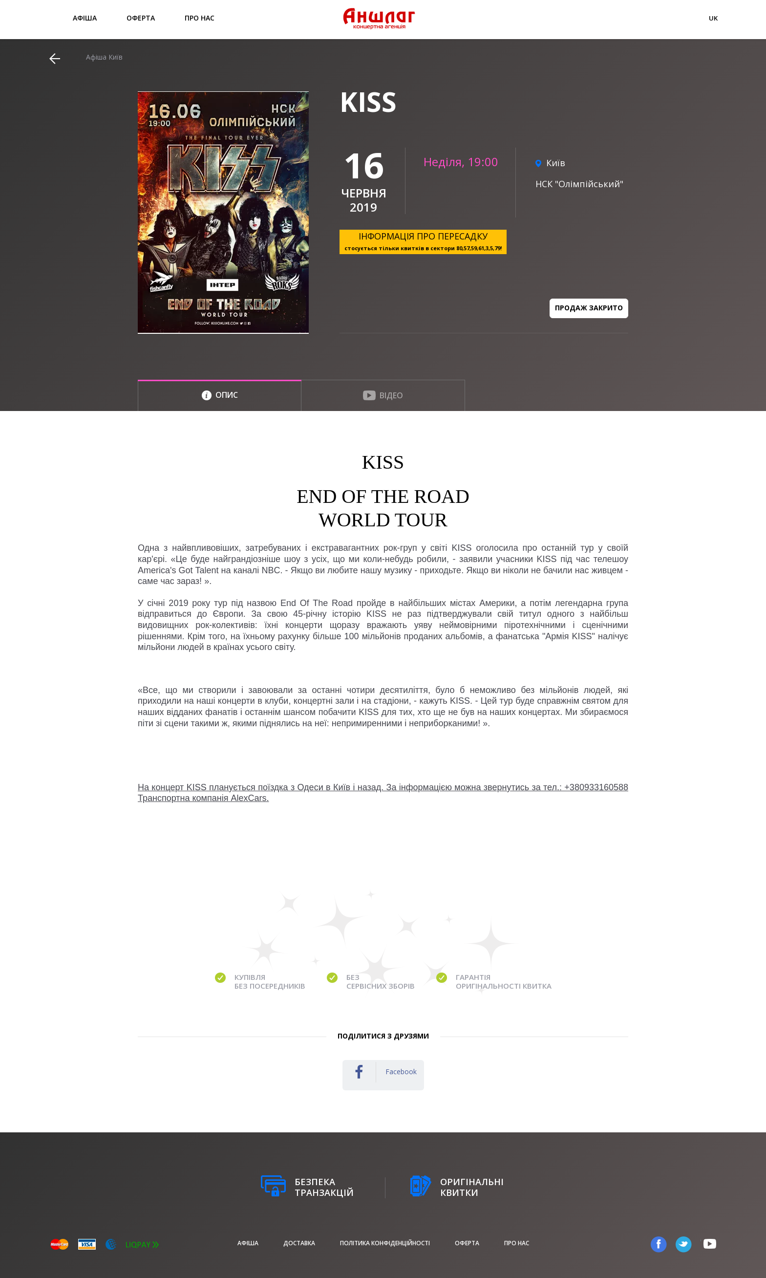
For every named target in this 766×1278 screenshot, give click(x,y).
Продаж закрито (589, 307)
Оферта (141, 17)
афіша (85, 17)
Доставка (299, 1243)
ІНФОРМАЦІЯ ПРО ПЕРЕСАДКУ (423, 241)
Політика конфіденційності (385, 1243)
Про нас (199, 17)
